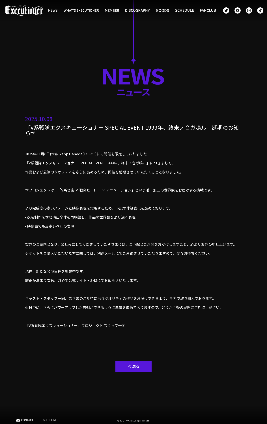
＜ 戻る (133, 366)
